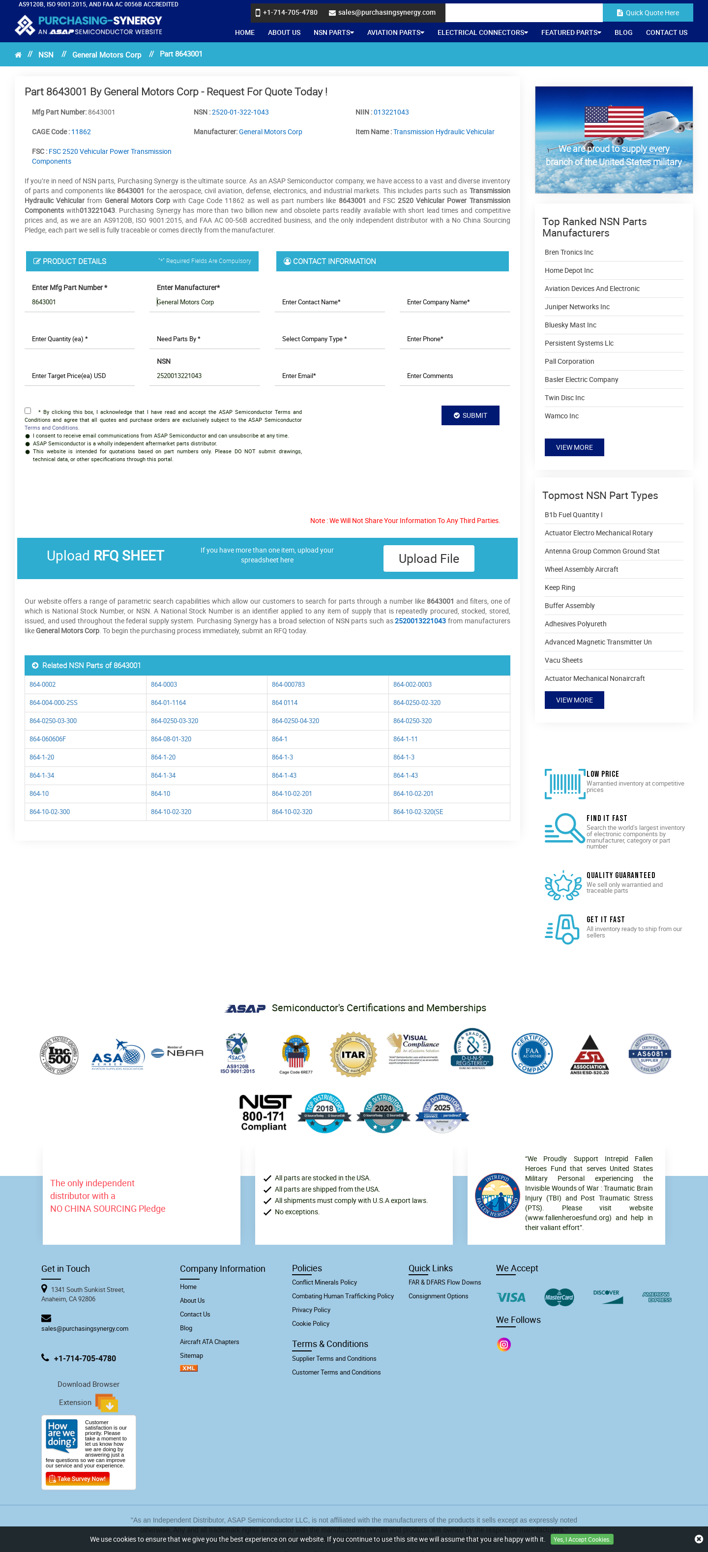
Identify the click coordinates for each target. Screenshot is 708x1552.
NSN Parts (334, 32)
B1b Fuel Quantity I (574, 514)
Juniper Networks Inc (577, 306)
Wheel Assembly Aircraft (582, 569)
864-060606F (48, 739)
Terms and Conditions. (52, 427)
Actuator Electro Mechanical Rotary (599, 532)
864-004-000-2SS (54, 703)
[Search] (571, 12)
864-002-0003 (412, 684)
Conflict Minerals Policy (324, 1282)
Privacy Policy (311, 1309)
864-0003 (164, 684)
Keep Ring (560, 587)
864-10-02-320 (171, 812)
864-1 (280, 739)
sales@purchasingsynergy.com (84, 1328)
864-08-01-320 (171, 739)
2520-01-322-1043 (240, 112)
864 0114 (284, 703)
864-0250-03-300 (53, 721)
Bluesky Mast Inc (570, 324)
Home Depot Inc (569, 270)
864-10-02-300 (50, 812)
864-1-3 (282, 757)
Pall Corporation (569, 361)
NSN (46, 54)
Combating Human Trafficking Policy (343, 1295)
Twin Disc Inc (565, 397)
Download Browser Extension (88, 1395)
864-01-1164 (168, 703)
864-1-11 (405, 739)
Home (245, 32)
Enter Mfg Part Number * (69, 287)
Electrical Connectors (483, 32)
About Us (284, 32)
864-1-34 (42, 775)
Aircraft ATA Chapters (209, 1341)
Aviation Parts (395, 32)
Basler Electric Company (582, 379)
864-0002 (43, 684)
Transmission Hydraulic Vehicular (444, 131)
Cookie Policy (310, 1323)
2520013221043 (420, 620)
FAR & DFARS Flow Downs (445, 1282)
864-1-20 (42, 757)
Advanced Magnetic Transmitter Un (598, 641)
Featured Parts (571, 32)
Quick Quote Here (648, 12)
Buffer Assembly (570, 605)
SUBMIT (470, 415)
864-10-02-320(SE (418, 812)
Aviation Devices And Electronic (592, 288)
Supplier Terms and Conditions (334, 1358)
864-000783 (288, 684)
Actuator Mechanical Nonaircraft (595, 678)
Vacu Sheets (564, 660)
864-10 (39, 794)
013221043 (391, 112)
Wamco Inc (562, 415)
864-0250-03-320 (174, 721)
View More (574, 447)
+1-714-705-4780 (85, 1358)
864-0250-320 (412, 721)
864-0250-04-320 (295, 721)
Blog (624, 32)
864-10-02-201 (292, 794)
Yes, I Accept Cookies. (582, 1539)
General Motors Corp (106, 54)
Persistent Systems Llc (579, 343)
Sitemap (191, 1355)
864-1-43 (284, 775)
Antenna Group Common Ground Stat (602, 551)
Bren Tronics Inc (569, 252)
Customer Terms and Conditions (336, 1372)
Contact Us (666, 32)
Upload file (429, 558)
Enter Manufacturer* (188, 287)
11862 (81, 131)
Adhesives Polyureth (576, 623)
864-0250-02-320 (417, 703)
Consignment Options (439, 1295)
